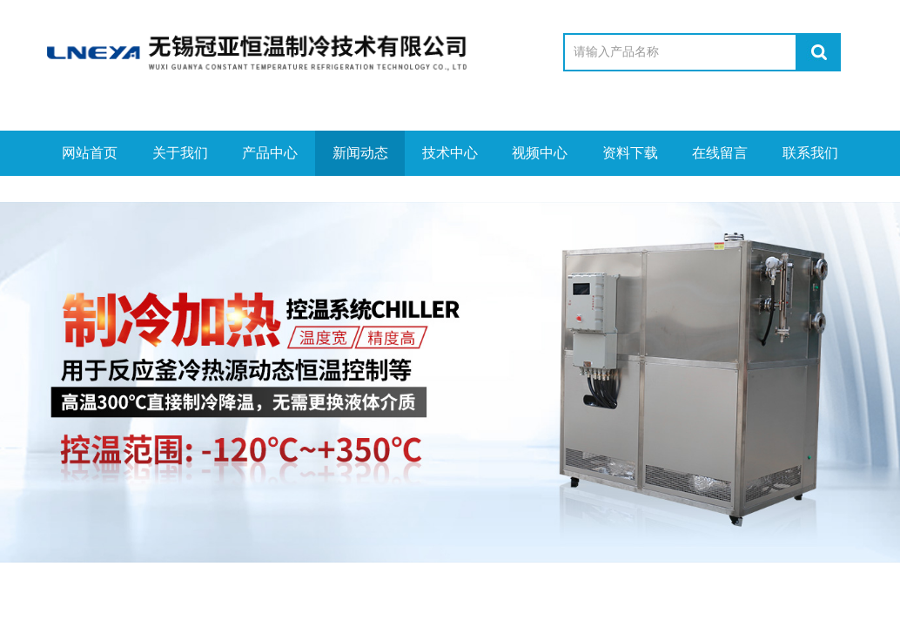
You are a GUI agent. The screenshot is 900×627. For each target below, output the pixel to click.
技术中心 (450, 152)
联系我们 (810, 152)
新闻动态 (360, 152)
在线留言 (720, 152)
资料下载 (630, 152)
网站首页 (90, 152)
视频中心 (540, 152)
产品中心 (270, 152)
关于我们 (180, 152)
